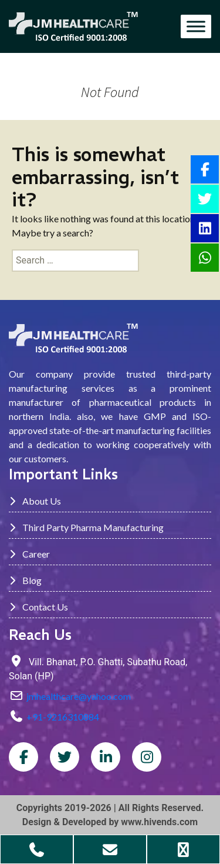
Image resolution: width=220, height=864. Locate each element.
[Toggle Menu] (196, 26)
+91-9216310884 (62, 716)
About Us (35, 500)
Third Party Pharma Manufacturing (86, 527)
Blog (25, 580)
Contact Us (38, 606)
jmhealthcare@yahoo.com (78, 696)
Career (29, 553)
